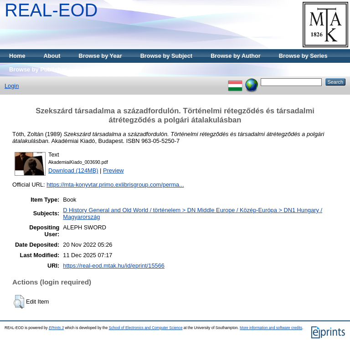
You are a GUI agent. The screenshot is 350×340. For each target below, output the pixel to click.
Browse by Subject (166, 55)
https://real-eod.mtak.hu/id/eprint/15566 (114, 265)
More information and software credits (271, 328)
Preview (113, 170)
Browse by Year (100, 55)
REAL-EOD (51, 10)
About (52, 55)
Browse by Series (303, 55)
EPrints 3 (56, 328)
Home (17, 55)
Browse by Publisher (38, 69)
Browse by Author (236, 55)
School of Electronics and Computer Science (145, 328)
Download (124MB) (73, 170)
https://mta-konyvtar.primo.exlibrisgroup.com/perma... (115, 184)
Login (12, 85)
